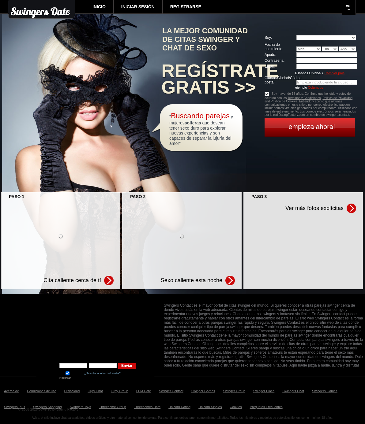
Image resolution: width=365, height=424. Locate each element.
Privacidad (72, 391)
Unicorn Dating (179, 407)
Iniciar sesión (138, 6)
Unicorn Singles (210, 407)
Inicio (99, 6)
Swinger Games (203, 391)
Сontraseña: (274, 60)
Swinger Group (234, 391)
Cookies (236, 407)
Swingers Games (324, 391)
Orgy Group (119, 391)
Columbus (315, 87)
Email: (270, 66)
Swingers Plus (14, 407)
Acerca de (11, 391)
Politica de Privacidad (337, 98)
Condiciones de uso (41, 391)
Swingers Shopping (47, 407)
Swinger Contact (171, 391)
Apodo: (270, 55)
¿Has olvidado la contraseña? (102, 373)
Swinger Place (264, 391)
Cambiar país (334, 73)
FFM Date (143, 391)
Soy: (268, 37)
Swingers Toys (80, 407)
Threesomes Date (147, 407)
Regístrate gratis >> (219, 79)
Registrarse (185, 6)
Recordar (67, 375)
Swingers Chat (293, 391)
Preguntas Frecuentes (266, 407)
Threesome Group (112, 407)
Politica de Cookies (284, 101)
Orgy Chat (95, 391)
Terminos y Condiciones (304, 98)
